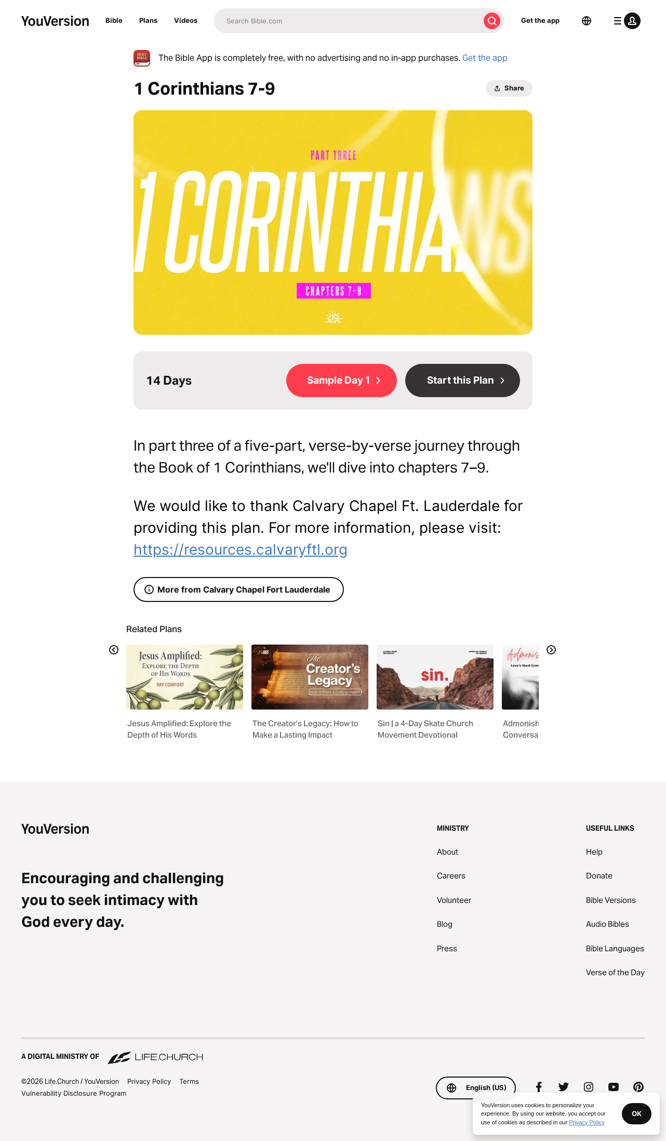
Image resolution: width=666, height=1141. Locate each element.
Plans (148, 20)
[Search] (346, 20)
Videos (185, 20)
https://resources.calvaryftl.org (241, 549)
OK (637, 1113)
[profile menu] (625, 20)
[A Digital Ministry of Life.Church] (333, 1051)
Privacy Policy (149, 1081)
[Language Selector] (586, 20)
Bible (114, 20)
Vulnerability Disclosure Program (73, 1093)
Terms (189, 1081)
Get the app (540, 20)
